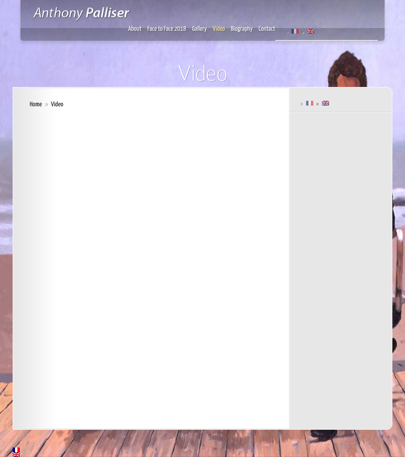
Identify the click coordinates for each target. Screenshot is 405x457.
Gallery (199, 29)
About (135, 29)
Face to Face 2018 (167, 29)
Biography (242, 29)
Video (219, 29)
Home (36, 104)
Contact (267, 29)
